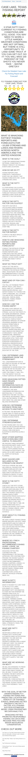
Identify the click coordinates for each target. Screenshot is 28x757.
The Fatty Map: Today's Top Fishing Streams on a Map (13, 739)
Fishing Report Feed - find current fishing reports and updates (13, 747)
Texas (13, 1)
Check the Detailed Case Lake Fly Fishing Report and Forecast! (14, 73)
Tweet (14, 23)
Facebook (13, 756)
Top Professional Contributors (9, 743)
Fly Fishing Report (6, 1)
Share (14, 20)
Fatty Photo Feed (6, 750)
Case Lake (18, 1)
